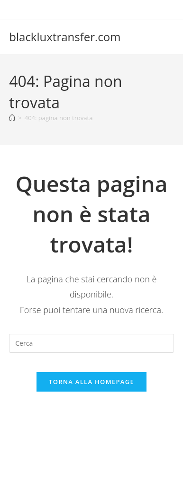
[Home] (12, 118)
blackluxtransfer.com (64, 36)
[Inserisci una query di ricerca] (91, 343)
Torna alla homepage (91, 381)
